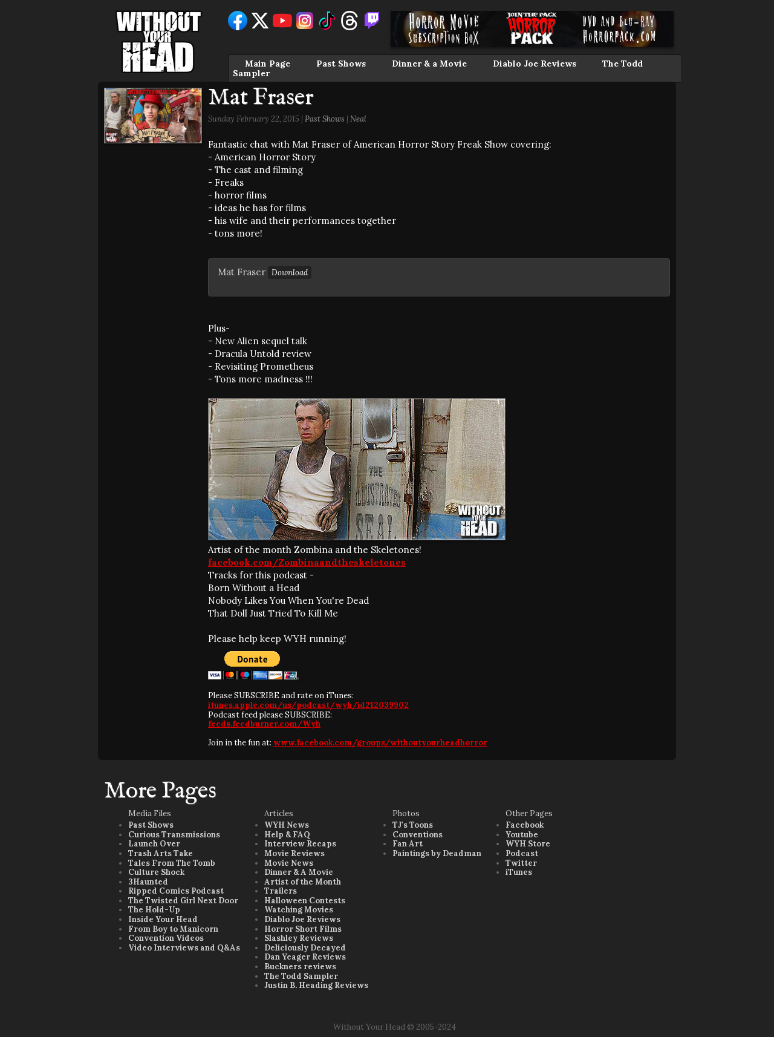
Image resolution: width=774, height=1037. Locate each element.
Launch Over (154, 844)
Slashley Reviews (298, 938)
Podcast (522, 853)
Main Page (267, 63)
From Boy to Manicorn (173, 929)
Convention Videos (166, 938)
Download (290, 272)
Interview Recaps (300, 844)
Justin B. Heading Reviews (316, 985)
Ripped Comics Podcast (176, 891)
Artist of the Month (302, 882)
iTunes (519, 872)
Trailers (280, 891)
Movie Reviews (294, 853)
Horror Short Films (303, 929)
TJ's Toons (412, 825)
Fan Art (407, 844)
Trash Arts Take (160, 853)
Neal (358, 119)
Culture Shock (156, 872)
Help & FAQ (287, 834)
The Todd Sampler (301, 976)
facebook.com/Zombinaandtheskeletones (307, 562)
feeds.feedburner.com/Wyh (264, 724)
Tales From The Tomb (171, 863)
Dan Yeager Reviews (305, 957)
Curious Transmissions (174, 834)
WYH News (286, 825)
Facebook (525, 825)
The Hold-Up (154, 910)
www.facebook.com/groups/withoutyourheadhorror (380, 743)
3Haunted (148, 882)
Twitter (521, 863)
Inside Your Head (163, 919)
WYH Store (528, 844)
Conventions (417, 834)
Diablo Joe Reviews (534, 63)
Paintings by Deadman (436, 853)
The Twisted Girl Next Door (183, 900)
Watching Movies (298, 910)
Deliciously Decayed (305, 948)
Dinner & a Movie (429, 63)
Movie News (288, 863)
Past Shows (341, 63)
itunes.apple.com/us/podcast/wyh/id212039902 (308, 705)
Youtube (522, 834)
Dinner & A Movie (298, 872)
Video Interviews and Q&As (184, 948)
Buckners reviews (300, 966)
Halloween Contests (304, 900)
